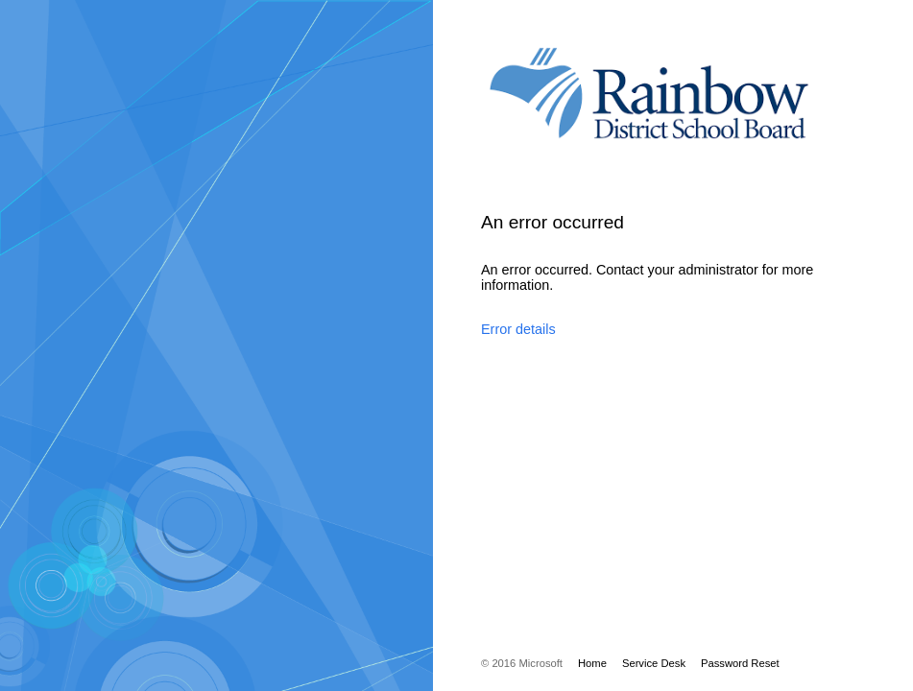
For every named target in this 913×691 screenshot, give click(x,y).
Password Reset (740, 663)
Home (592, 663)
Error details (518, 329)
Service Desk (653, 663)
